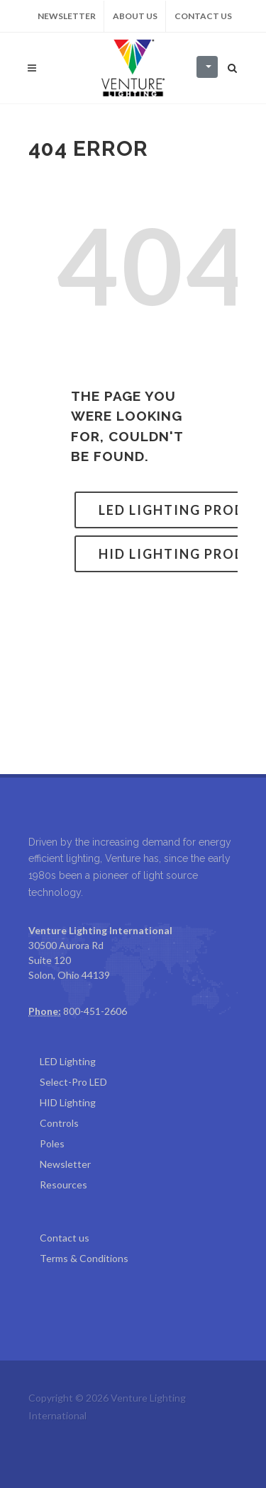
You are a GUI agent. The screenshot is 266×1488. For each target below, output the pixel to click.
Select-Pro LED (73, 1082)
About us (135, 16)
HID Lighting (68, 1102)
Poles (52, 1143)
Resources (63, 1185)
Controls (59, 1123)
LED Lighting (68, 1061)
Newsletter (67, 16)
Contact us (203, 16)
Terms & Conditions (84, 1258)
